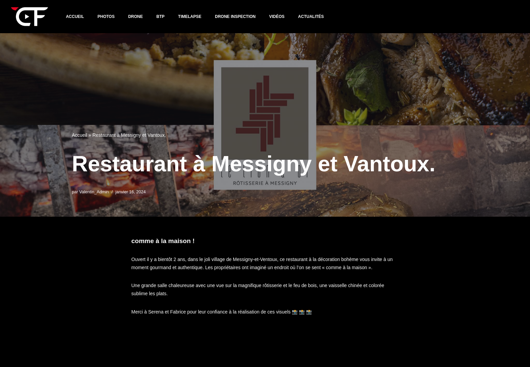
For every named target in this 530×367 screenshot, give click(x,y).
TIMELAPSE (190, 16)
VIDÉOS (276, 16)
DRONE (135, 16)
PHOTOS (106, 16)
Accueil (75, 16)
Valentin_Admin (94, 192)
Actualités (311, 16)
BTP (161, 16)
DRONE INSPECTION (235, 16)
